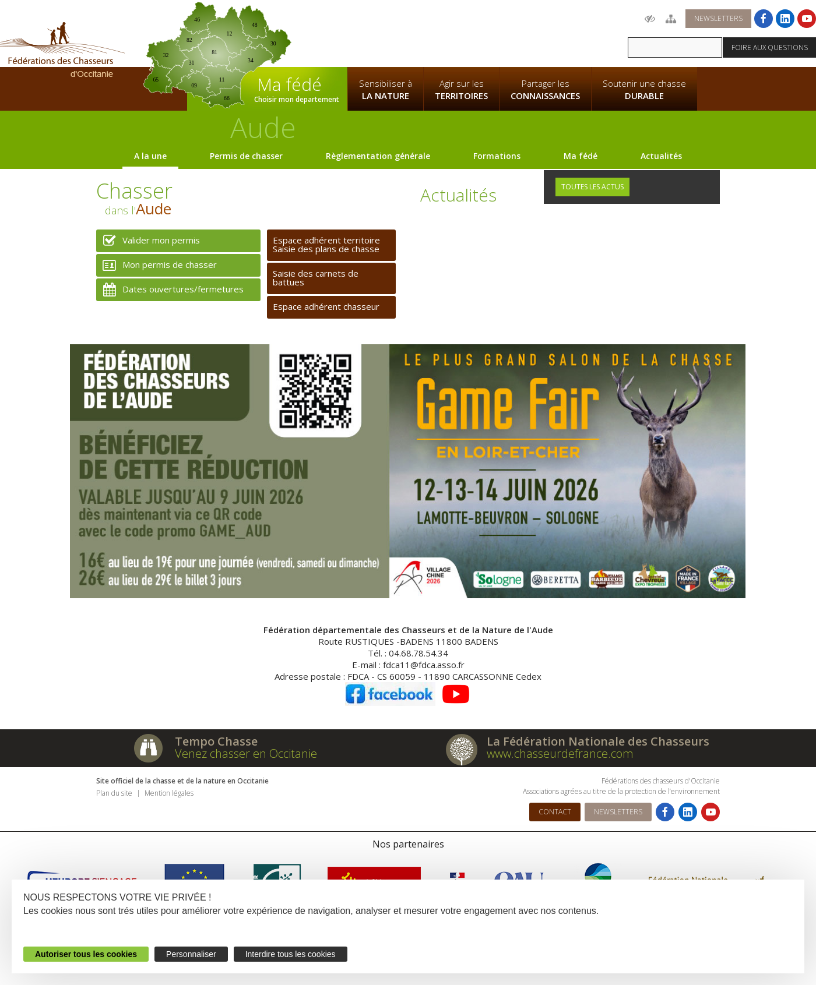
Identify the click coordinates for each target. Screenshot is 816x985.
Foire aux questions (769, 47)
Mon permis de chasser (156, 265)
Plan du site (114, 793)
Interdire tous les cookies (290, 954)
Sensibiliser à (385, 89)
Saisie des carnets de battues (315, 277)
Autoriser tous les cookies (86, 954)
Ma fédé (580, 155)
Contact (555, 812)
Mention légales (169, 793)
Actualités (661, 155)
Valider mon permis (148, 241)
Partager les (545, 89)
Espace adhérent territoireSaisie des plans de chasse (326, 244)
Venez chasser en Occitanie (246, 753)
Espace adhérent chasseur (326, 306)
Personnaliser (191, 954)
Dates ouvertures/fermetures (170, 289)
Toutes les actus (592, 187)
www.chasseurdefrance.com (560, 753)
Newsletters (718, 18)
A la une (150, 155)
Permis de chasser (246, 155)
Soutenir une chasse (644, 89)
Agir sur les (461, 89)
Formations (496, 155)
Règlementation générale (378, 155)
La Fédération (385, 32)
